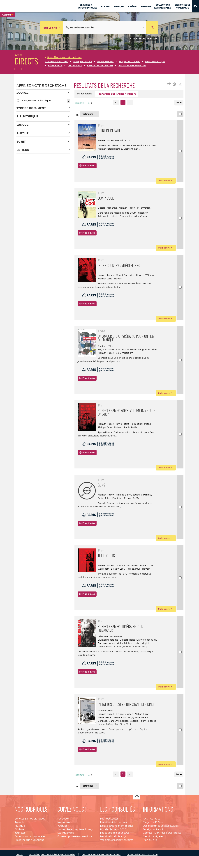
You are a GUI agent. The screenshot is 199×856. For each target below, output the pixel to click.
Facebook (63, 818)
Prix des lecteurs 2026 (113, 829)
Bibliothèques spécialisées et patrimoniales (52, 854)
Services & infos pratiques (30, 818)
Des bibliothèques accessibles (160, 825)
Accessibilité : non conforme (142, 854)
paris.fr (19, 854)
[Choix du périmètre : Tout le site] (51, 27)
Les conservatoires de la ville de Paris (101, 854)
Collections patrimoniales (30, 836)
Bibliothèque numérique (29, 839)
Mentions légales (153, 836)
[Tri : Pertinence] (89, 114)
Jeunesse (20, 832)
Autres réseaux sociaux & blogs (75, 829)
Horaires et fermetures (113, 822)
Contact (155, 818)
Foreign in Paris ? (153, 829)
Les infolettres (65, 832)
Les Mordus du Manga (113, 836)
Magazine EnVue (153, 822)
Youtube (62, 825)
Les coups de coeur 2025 (115, 832)
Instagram (63, 822)
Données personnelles (167, 832)
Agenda (19, 822)
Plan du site (150, 839)
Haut (136, 796)
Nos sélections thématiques (116, 825)
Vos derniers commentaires (116, 839)
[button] (195, 6)
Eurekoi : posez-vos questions (74, 836)
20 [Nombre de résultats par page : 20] (178, 102)
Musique (20, 825)
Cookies (147, 832)
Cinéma (19, 829)
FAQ (145, 818)
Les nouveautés (109, 818)
